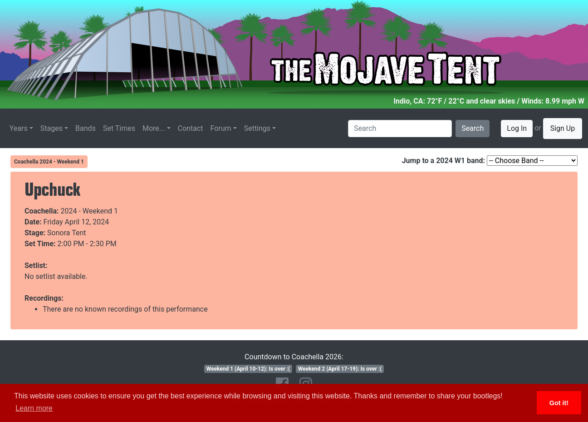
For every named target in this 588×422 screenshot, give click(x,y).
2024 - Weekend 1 (89, 211)
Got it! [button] (558, 403)
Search (472, 128)
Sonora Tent (66, 232)
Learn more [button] (34, 408)
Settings (257, 128)
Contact (190, 128)
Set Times (119, 128)
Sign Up (562, 128)
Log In (517, 128)
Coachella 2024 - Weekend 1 (49, 162)
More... (153, 128)
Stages (51, 128)
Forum (221, 128)
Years (19, 128)
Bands (85, 128)
